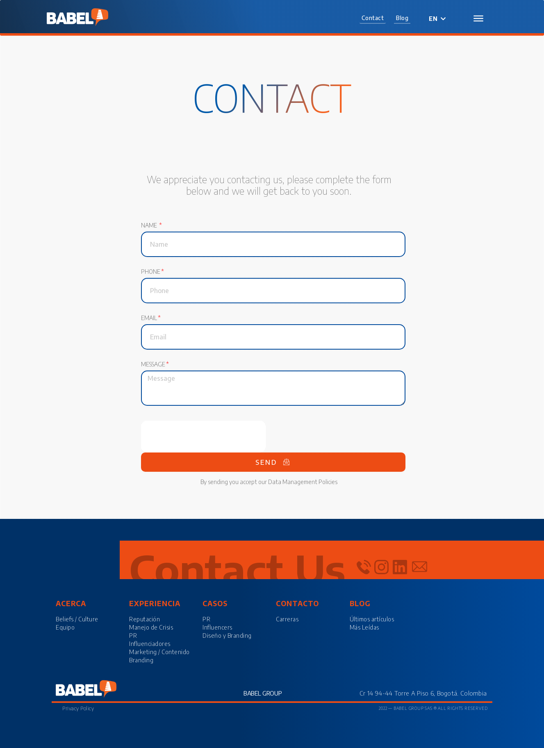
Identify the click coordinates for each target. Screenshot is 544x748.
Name (149, 226)
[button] (373, 18)
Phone (150, 272)
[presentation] (203, 436)
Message (153, 365)
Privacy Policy (78, 708)
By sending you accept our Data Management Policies (268, 481)
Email (149, 318)
